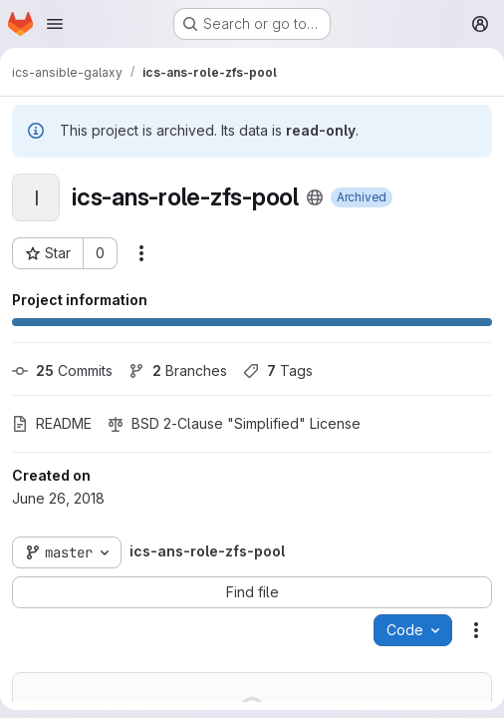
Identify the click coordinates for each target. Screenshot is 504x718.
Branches (177, 370)
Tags (278, 370)
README (52, 423)
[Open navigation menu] (55, 24)
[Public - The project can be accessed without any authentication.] (315, 197)
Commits (62, 370)
